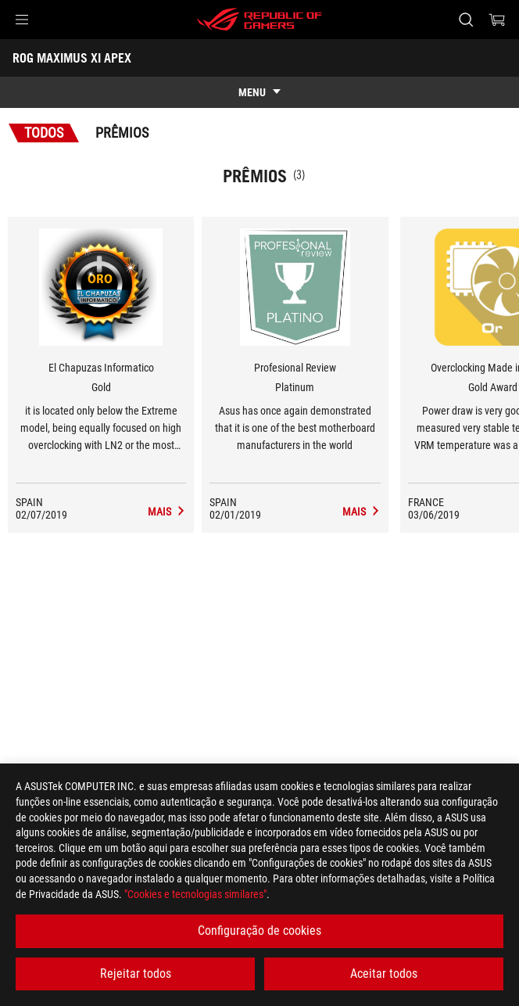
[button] (22, 19)
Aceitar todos (383, 973)
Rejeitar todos (135, 973)
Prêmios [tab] (122, 132)
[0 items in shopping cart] (497, 19)
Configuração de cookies (259, 930)
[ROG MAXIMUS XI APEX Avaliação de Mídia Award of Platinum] (361, 511)
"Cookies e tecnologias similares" (195, 894)
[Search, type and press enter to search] (465, 19)
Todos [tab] (43, 132)
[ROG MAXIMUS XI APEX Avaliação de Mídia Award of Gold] (167, 511)
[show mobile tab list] (259, 92)
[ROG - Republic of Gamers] (259, 19)
